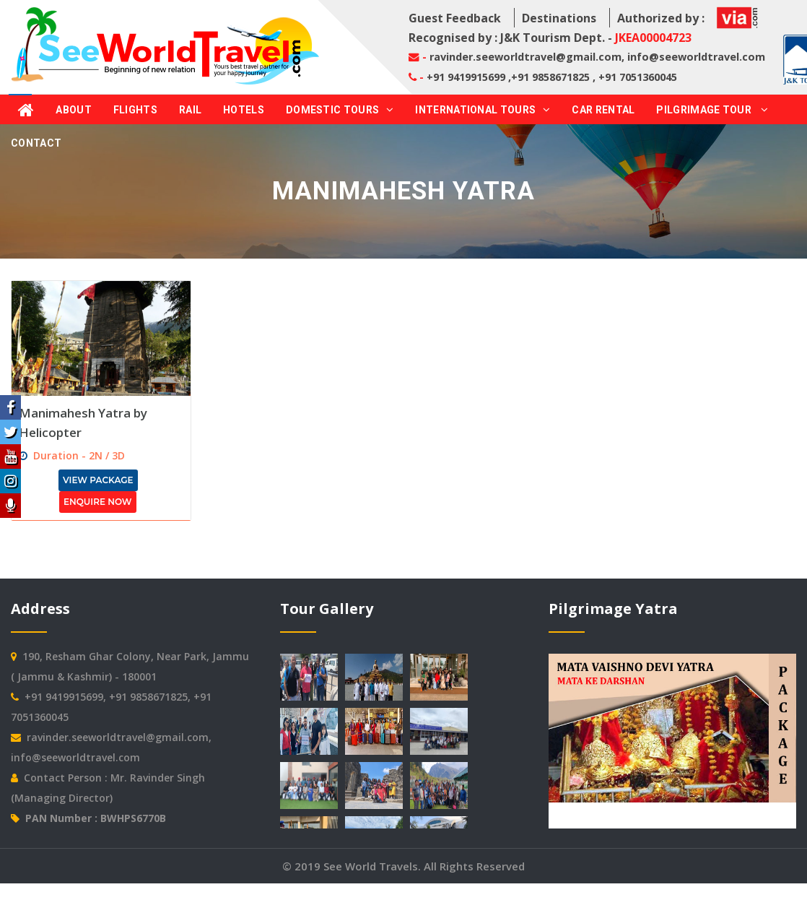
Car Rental (603, 110)
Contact (36, 143)
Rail (190, 110)
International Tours (482, 110)
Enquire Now (98, 501)
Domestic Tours (340, 110)
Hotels (243, 110)
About (74, 110)
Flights (135, 110)
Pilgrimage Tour (712, 110)
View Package (98, 480)
